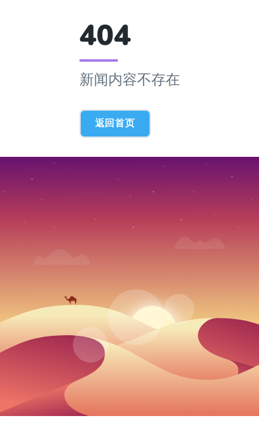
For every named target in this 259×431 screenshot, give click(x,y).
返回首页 (115, 123)
